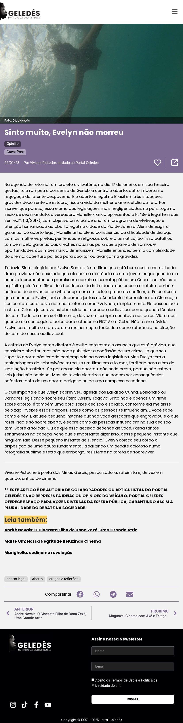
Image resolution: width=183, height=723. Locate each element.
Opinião (13, 144)
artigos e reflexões (63, 579)
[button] (80, 594)
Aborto (37, 579)
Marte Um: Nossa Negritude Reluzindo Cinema (52, 541)
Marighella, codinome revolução (38, 552)
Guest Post (15, 152)
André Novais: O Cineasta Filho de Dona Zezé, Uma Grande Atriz (70, 530)
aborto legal (16, 579)
